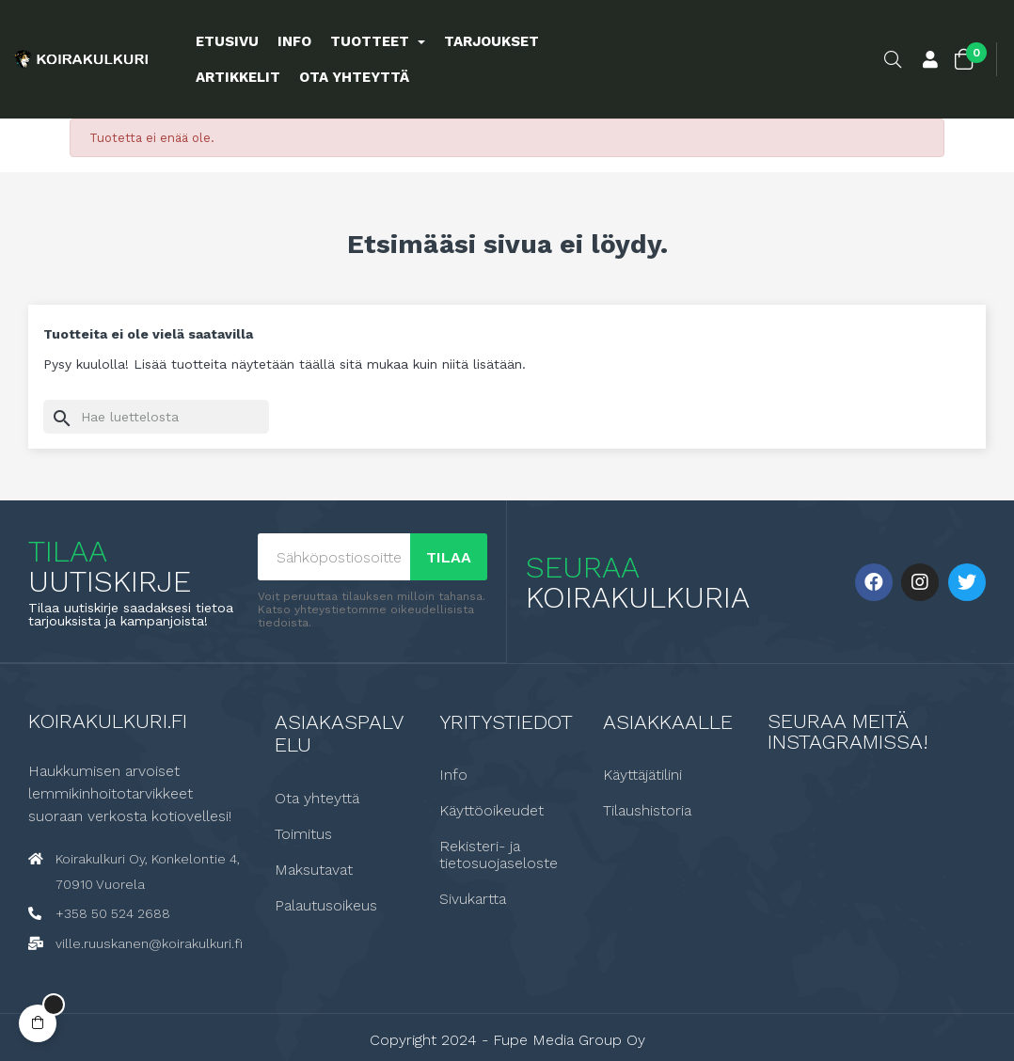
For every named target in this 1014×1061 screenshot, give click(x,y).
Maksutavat (314, 869)
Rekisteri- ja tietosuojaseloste (498, 854)
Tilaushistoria (647, 809)
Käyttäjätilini (642, 774)
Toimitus (303, 833)
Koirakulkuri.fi (107, 720)
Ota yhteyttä (317, 797)
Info (453, 774)
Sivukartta (472, 898)
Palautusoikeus (326, 904)
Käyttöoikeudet (491, 809)
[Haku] (156, 417)
